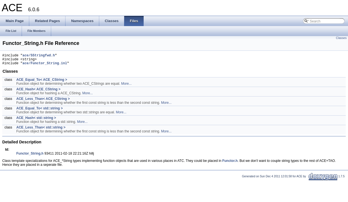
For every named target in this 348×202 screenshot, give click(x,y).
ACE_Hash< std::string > (36, 120)
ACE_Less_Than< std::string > (40, 130)
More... (126, 86)
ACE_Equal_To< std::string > (39, 111)
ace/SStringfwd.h (38, 56)
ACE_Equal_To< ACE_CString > (41, 82)
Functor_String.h (30, 156)
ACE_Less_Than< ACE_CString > (43, 101)
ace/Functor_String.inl (44, 65)
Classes (341, 38)
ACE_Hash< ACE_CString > (38, 92)
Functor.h (230, 163)
